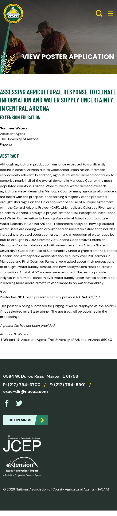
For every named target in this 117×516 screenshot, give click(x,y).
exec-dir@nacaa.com (25, 391)
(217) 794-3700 (24, 384)
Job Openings (19, 420)
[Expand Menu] (109, 13)
